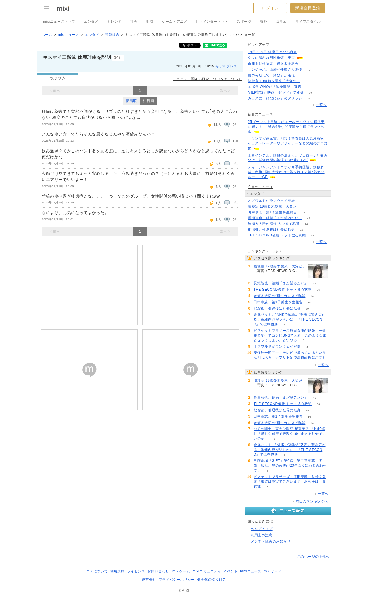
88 (305, 63)
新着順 (131, 101)
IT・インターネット (212, 22)
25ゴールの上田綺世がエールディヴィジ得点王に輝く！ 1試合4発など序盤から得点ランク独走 (286, 127)
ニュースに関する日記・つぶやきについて (207, 79)
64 (306, 81)
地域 (149, 22)
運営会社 (149, 580)
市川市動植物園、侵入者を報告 (273, 64)
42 (308, 218)
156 (308, 86)
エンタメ (91, 22)
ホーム (46, 35)
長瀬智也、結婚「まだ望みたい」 (275, 218)
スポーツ (244, 22)
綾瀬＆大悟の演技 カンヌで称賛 (274, 224)
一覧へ (321, 105)
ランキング (257, 251)
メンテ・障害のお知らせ (271, 541)
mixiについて (97, 571)
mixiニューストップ (59, 22)
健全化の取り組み (211, 580)
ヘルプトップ (262, 529)
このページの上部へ (313, 557)
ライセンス (136, 571)
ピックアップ (258, 45)
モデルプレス (226, 66)
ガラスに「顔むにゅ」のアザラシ (275, 98)
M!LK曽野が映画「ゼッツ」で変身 (276, 92)
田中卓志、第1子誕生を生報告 (272, 212)
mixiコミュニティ (207, 571)
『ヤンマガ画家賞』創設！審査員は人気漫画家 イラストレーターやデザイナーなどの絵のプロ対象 (287, 143)
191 (309, 57)
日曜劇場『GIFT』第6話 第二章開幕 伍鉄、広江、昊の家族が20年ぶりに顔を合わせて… (290, 465)
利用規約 (117, 571)
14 (306, 223)
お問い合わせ (158, 571)
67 (303, 52)
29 (310, 92)
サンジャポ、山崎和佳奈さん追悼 (275, 69)
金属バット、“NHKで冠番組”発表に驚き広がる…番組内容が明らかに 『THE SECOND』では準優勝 (290, 319)
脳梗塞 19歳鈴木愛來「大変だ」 (274, 81)
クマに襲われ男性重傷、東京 (271, 58)
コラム (281, 22)
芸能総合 (112, 35)
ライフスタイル (308, 22)
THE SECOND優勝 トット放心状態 (277, 235)
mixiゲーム (181, 571)
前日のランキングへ (312, 501)
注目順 (148, 101)
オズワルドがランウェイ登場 (271, 201)
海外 (263, 22)
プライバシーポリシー (177, 580)
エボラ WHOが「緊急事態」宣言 (274, 87)
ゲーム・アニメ (174, 22)
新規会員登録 (307, 8)
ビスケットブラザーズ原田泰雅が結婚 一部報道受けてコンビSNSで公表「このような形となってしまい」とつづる (290, 335)
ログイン (270, 8)
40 (308, 69)
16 (303, 212)
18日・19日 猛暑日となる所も (272, 52)
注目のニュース (260, 187)
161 (301, 75)
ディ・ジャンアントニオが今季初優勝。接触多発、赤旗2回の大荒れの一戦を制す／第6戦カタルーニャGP (286, 172)
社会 (133, 22)
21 (308, 98)
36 (312, 235)
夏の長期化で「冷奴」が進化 (271, 75)
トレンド (114, 22)
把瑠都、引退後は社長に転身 (271, 229)
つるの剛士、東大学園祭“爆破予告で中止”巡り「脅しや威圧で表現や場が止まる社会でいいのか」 (290, 434)
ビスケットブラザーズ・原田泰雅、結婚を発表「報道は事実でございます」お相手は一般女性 (290, 482)
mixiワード (272, 571)
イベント (230, 571)
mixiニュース (68, 35)
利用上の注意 (262, 535)
